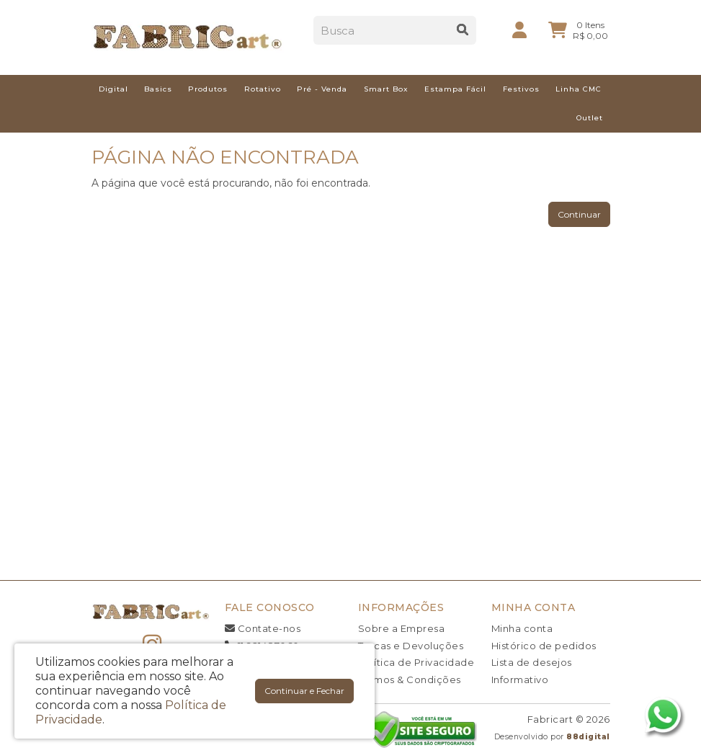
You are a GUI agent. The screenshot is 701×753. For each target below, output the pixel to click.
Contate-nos (263, 628)
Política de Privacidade (416, 662)
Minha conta (522, 628)
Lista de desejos (531, 662)
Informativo (520, 679)
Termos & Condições (409, 679)
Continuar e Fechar (304, 690)
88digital (588, 736)
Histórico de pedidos (544, 645)
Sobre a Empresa (401, 628)
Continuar (579, 214)
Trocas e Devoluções (411, 645)
